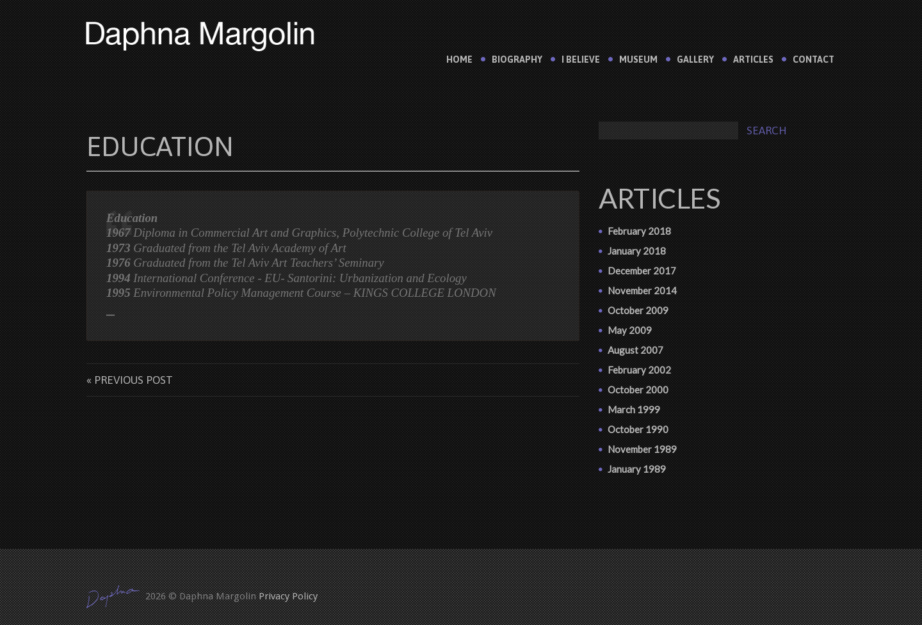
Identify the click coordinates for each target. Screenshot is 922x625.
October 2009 (638, 310)
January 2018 (637, 251)
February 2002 (639, 370)
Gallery (695, 59)
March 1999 (634, 409)
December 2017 (642, 270)
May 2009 (630, 330)
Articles (753, 59)
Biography (517, 59)
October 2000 (638, 389)
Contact (813, 59)
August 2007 (635, 350)
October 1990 (638, 429)
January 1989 (637, 469)
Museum (638, 59)
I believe (581, 59)
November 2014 (642, 290)
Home (459, 59)
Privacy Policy (288, 596)
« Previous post (129, 380)
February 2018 (639, 231)
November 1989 (642, 449)
